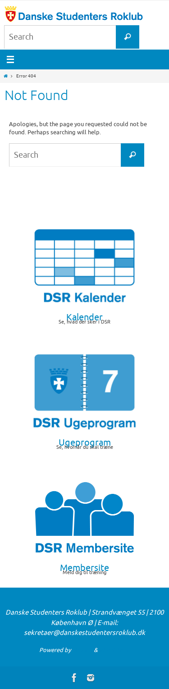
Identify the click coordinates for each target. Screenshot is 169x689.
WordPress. (114, 650)
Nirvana (82, 650)
